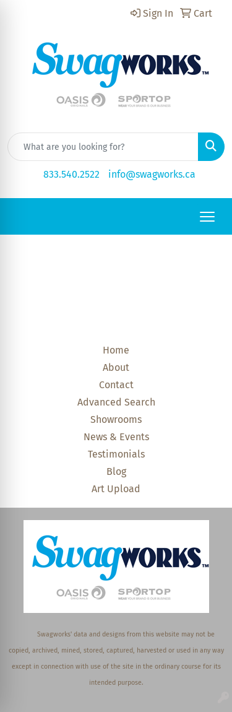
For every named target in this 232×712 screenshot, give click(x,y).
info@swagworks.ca (151, 174)
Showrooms (116, 419)
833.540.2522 (71, 174)
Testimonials (116, 454)
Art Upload (116, 489)
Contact (116, 385)
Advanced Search (116, 402)
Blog (116, 471)
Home (116, 350)
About (116, 367)
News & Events (116, 437)
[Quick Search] (103, 146)
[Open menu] (207, 216)
